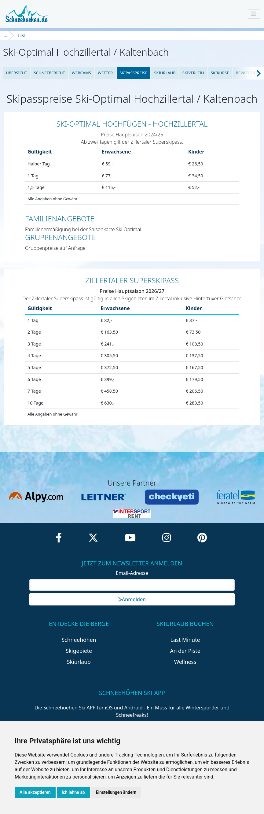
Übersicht (16, 73)
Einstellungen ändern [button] (116, 792)
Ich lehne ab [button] (73, 792)
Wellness (185, 661)
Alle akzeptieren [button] (35, 792)
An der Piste (185, 650)
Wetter (105, 73)
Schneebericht (49, 73)
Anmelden (132, 599)
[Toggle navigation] (253, 14)
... (5, 35)
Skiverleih (193, 73)
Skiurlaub (164, 73)
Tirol (21, 35)
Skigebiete (79, 650)
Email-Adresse (132, 573)
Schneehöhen (79, 639)
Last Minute (185, 639)
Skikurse (220, 73)
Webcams (81, 73)
